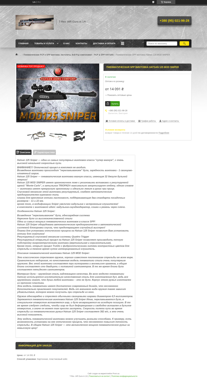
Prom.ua (116, 374)
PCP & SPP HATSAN (103, 55)
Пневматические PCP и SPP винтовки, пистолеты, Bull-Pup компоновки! (58, 55)
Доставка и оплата (104, 43)
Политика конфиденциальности (124, 376)
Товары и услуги (44, 43)
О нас (66, 43)
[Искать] (184, 43)
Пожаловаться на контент (99, 376)
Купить (115, 103)
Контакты (81, 43)
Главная (23, 43)
